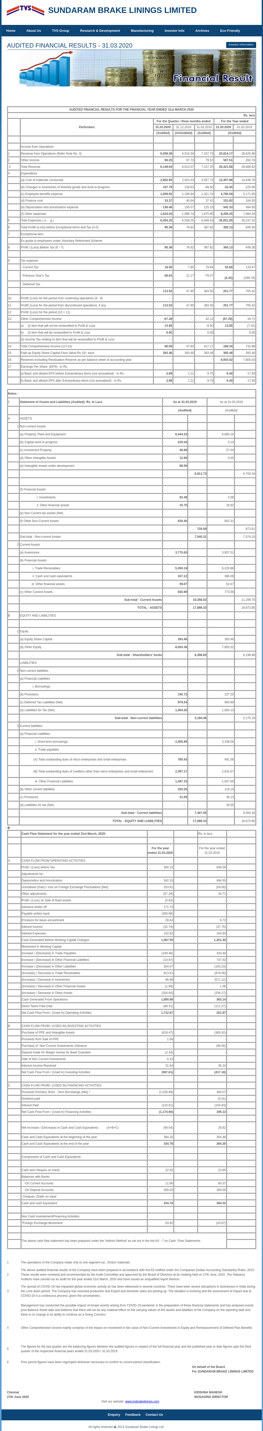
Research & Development (100, 31)
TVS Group (60, 31)
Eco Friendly (230, 31)
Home (11, 31)
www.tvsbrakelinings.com (142, 1401)
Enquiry (114, 1415)
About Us (33, 31)
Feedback (133, 1415)
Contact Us (154, 1415)
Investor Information (241, 44)
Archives (202, 31)
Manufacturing (142, 31)
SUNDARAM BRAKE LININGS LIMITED (122, 10)
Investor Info (174, 31)
